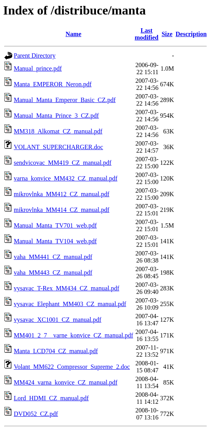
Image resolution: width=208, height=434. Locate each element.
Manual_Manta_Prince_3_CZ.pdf (56, 115)
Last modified (146, 34)
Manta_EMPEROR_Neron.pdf (53, 84)
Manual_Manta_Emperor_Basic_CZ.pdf (65, 100)
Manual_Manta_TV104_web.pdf (55, 241)
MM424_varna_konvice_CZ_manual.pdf (66, 382)
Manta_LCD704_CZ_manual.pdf (56, 351)
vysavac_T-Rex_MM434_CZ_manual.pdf (66, 288)
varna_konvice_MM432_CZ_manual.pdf (66, 178)
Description (191, 34)
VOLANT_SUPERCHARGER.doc (58, 147)
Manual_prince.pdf (38, 68)
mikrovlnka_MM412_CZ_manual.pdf (61, 194)
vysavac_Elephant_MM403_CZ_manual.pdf (70, 304)
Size (167, 34)
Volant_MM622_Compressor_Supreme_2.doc (72, 366)
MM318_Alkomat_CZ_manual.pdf (58, 131)
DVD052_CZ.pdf (36, 413)
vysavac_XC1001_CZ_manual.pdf (57, 319)
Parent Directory (34, 55)
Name (73, 34)
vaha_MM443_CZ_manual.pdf (53, 272)
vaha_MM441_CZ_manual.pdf (53, 256)
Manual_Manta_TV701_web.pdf (55, 225)
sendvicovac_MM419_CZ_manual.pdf (62, 162)
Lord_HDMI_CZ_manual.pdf (51, 398)
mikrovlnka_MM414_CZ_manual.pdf (61, 209)
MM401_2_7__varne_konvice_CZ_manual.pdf (73, 335)
